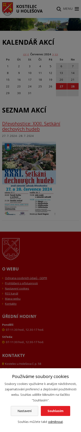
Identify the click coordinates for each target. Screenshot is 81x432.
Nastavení (24, 411)
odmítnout (55, 422)
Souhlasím (56, 411)
